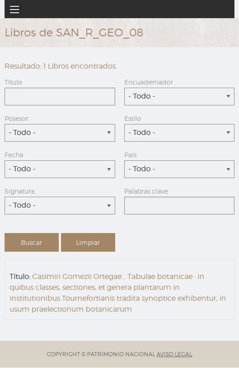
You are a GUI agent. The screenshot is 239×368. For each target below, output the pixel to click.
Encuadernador (148, 82)
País (130, 155)
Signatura (20, 191)
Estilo (132, 118)
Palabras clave (146, 191)
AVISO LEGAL (174, 354)
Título (13, 82)
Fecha (14, 155)
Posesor (16, 118)
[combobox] (179, 96)
